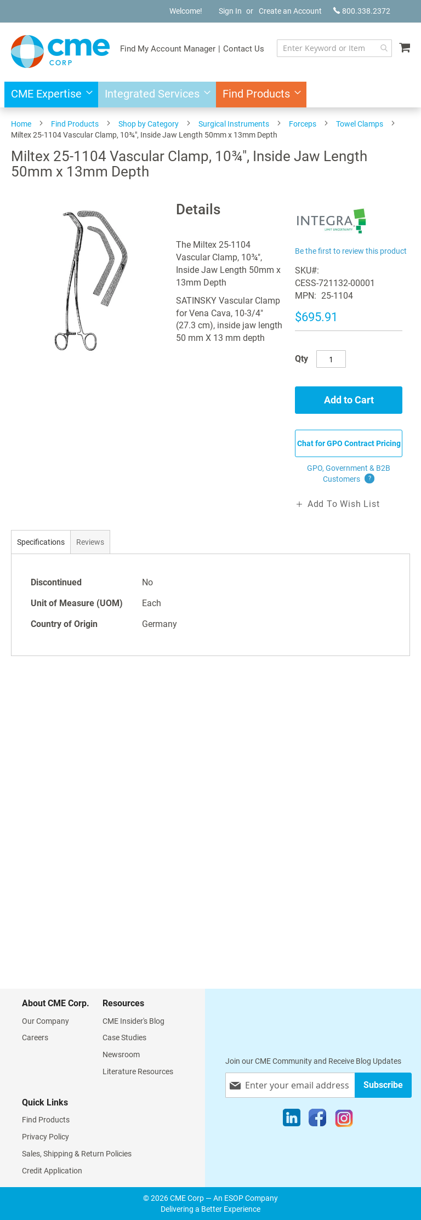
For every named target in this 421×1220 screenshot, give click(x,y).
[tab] (41, 542)
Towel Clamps (359, 123)
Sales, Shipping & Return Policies (77, 1153)
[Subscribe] (383, 1085)
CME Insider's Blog (133, 1021)
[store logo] (60, 51)
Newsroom (121, 1054)
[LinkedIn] (291, 1120)
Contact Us (243, 49)
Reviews (90, 542)
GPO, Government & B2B (348, 474)
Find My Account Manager (167, 49)
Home (21, 123)
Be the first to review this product (351, 251)
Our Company (45, 1021)
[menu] (210, 94)
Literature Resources (138, 1071)
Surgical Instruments (233, 123)
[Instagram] (344, 1120)
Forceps (302, 123)
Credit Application (52, 1170)
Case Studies (124, 1037)
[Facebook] (317, 1120)
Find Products (75, 123)
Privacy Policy (45, 1136)
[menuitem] (48, 94)
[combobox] (334, 48)
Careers (35, 1037)
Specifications (41, 542)
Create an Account (290, 11)
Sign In (230, 11)
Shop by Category (148, 123)
